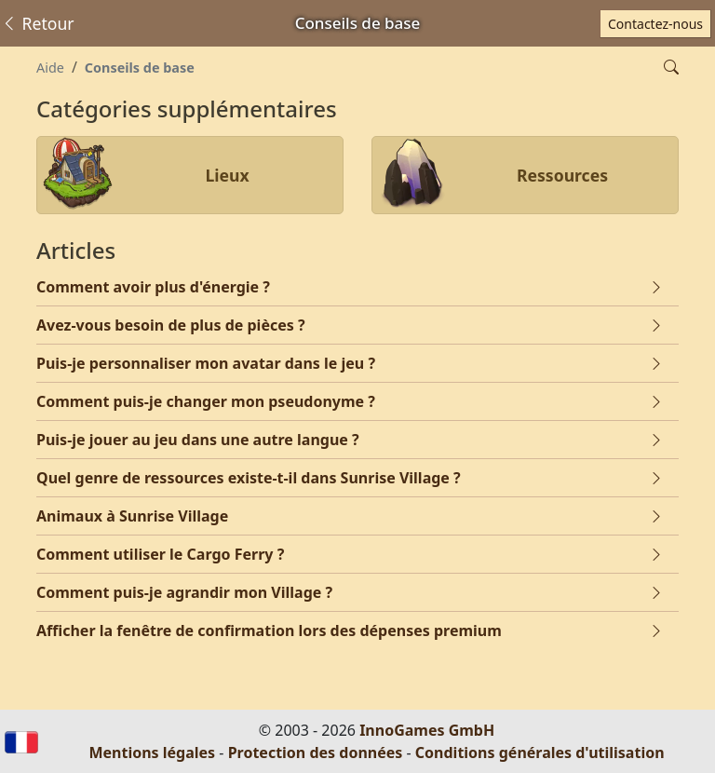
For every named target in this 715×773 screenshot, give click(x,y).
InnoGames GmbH (426, 730)
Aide (50, 67)
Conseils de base (140, 67)
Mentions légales (151, 752)
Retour (37, 23)
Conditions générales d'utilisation (540, 752)
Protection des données (315, 752)
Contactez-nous (655, 24)
